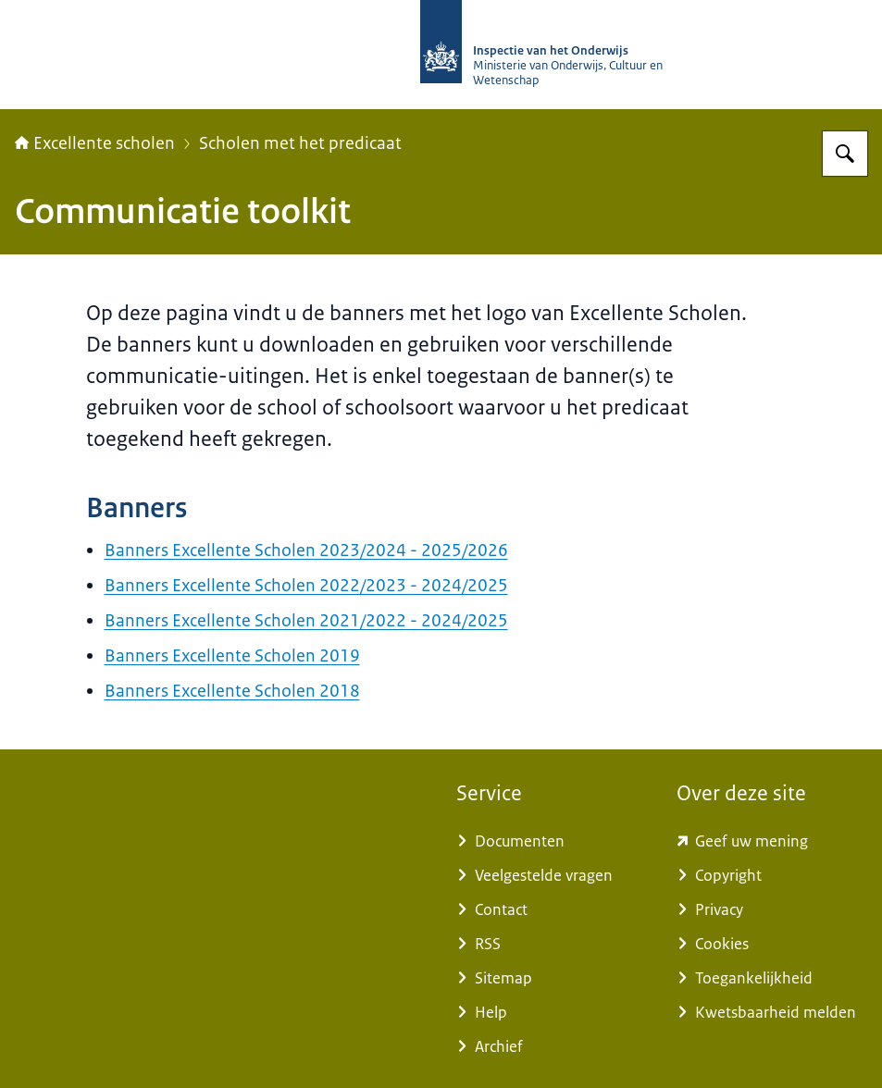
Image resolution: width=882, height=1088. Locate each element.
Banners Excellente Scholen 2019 (232, 656)
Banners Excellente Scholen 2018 (232, 691)
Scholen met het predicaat (300, 143)
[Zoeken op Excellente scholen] (845, 153)
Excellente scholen (95, 143)
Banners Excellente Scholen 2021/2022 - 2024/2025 (306, 621)
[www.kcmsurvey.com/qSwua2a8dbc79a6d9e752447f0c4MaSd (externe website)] (772, 841)
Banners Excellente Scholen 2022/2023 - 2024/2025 (306, 586)
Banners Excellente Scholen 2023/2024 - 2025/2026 (306, 550)
